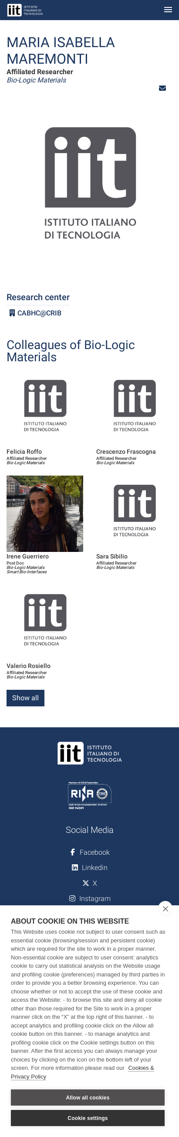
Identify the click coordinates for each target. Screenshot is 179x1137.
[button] (162, 88)
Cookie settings (88, 1118)
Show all (25, 698)
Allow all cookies (87, 1098)
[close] (165, 908)
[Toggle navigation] (168, 10)
